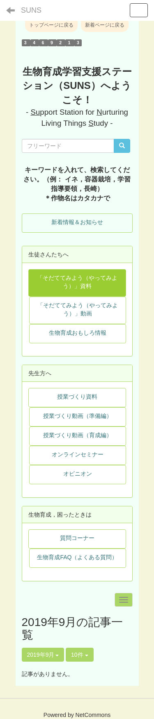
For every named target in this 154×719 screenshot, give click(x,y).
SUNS (31, 10)
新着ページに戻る (104, 25)
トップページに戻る (51, 25)
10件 (79, 654)
